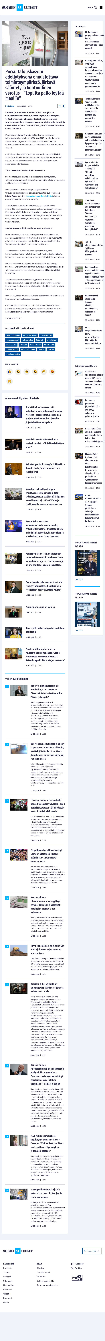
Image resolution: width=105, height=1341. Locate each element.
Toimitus (41, 1276)
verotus (51, 349)
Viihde (6, 1302)
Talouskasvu (49, 344)
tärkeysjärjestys (30, 335)
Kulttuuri (7, 1289)
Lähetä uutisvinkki (45, 1281)
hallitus (41, 349)
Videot (6, 1293)
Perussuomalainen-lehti (48, 1285)
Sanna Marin (35, 344)
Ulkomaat (7, 1281)
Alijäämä (23, 344)
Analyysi (7, 1276)
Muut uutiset (9, 1285)
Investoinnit (52, 340)
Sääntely (40, 340)
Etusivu (40, 1268)
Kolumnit (7, 1298)
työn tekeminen (13, 335)
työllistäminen (46, 335)
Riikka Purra (11, 344)
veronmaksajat (12, 340)
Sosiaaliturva (12, 349)
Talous (6, 1272)
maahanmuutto (13, 354)
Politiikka (9, 106)
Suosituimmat (43, 1272)
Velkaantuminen (28, 349)
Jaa (61, 106)
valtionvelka (27, 340)
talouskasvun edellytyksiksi (39, 196)
